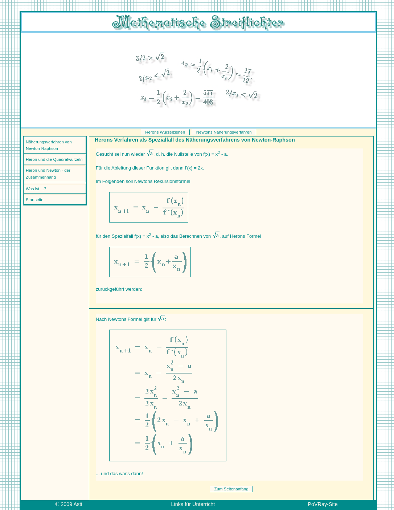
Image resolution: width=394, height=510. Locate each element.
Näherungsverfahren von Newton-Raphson (49, 145)
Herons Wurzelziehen (165, 132)
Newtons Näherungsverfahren (224, 132)
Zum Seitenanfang (231, 489)
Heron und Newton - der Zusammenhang (48, 173)
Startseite (35, 199)
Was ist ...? (36, 189)
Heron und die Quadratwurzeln (54, 159)
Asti (77, 504)
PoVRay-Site (322, 504)
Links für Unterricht (193, 504)
